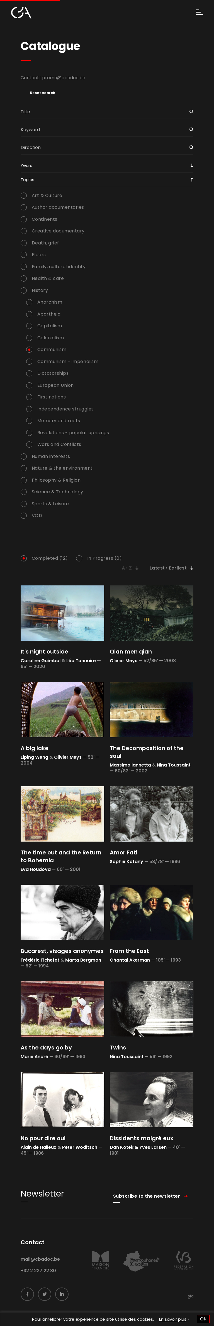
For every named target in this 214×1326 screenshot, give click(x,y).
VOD (37, 516)
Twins (118, 1047)
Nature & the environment (62, 468)
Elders (39, 255)
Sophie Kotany (126, 861)
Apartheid (49, 314)
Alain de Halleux (38, 1147)
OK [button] (203, 1319)
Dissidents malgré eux (141, 1138)
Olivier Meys (123, 660)
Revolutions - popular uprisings (73, 433)
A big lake (34, 748)
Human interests (51, 456)
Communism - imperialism (68, 362)
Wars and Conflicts (59, 444)
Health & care (48, 278)
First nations (51, 397)
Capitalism (49, 326)
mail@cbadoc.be (40, 1271)
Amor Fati (123, 852)
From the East (129, 951)
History (40, 290)
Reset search (42, 93)
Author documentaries (58, 207)
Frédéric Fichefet (40, 960)
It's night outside (44, 651)
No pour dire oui (43, 1138)
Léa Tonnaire (81, 660)
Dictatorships (53, 373)
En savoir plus (172, 1319)
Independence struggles (65, 409)
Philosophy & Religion (56, 480)
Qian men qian (131, 651)
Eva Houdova (36, 869)
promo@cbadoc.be (63, 78)
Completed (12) (50, 558)
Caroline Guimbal (40, 660)
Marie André (34, 1056)
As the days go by (46, 1047)
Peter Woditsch (79, 1147)
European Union (55, 385)
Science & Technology (57, 492)
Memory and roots (58, 421)
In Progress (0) (104, 558)
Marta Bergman (83, 960)
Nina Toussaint (174, 765)
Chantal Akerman (130, 960)
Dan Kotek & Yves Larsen (138, 1147)
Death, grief (45, 243)
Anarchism (49, 302)
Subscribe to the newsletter (146, 1208)
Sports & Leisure (50, 504)
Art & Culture (47, 196)
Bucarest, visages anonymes (62, 951)
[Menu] (199, 12)
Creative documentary (58, 231)
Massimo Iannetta (130, 765)
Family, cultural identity (59, 267)
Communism (52, 350)
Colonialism (50, 338)
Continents (44, 219)
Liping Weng (34, 757)
